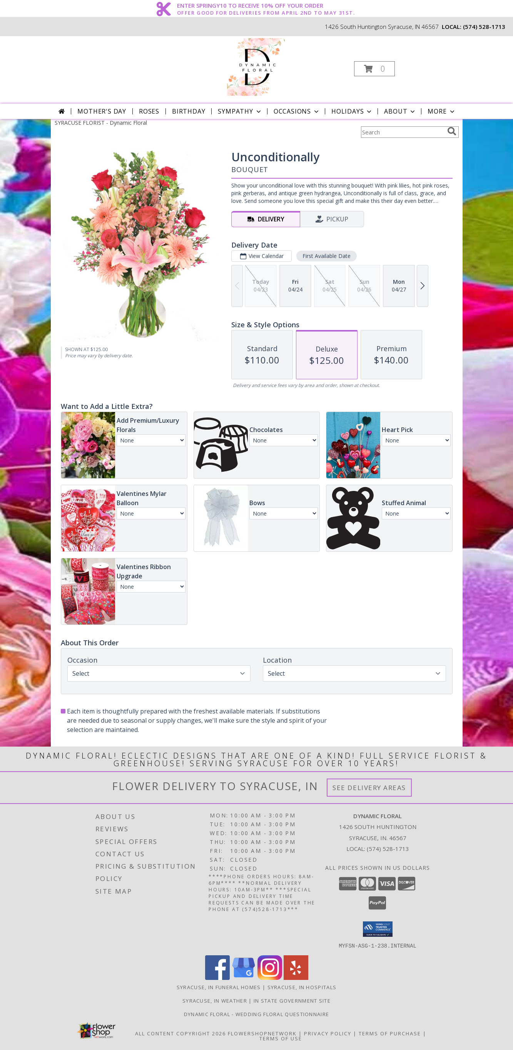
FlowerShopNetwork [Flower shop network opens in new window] (262, 1033)
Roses (149, 111)
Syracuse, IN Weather (214, 1000)
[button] (374, 68)
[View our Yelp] (296, 977)
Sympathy (240, 111)
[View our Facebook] (217, 977)
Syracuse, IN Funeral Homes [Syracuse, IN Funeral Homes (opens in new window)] (219, 986)
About (400, 111)
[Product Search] (402, 132)
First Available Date (326, 256)
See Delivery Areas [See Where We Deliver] (369, 787)
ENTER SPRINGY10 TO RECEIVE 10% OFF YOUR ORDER (266, 6)
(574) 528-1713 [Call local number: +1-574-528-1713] (484, 26)
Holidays (352, 111)
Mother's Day (101, 111)
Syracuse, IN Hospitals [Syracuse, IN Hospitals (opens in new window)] (302, 986)
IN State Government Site (292, 1000)
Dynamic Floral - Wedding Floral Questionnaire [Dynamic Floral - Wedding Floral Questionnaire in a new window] (256, 1013)
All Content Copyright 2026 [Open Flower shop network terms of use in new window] (180, 1033)
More (442, 111)
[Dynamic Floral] (256, 66)
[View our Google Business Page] (243, 977)
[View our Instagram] (269, 977)
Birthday (188, 111)
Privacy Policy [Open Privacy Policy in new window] (327, 1033)
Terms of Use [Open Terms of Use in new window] (280, 1038)
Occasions (297, 111)
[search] (451, 131)
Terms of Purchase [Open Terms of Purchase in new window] (390, 1033)
